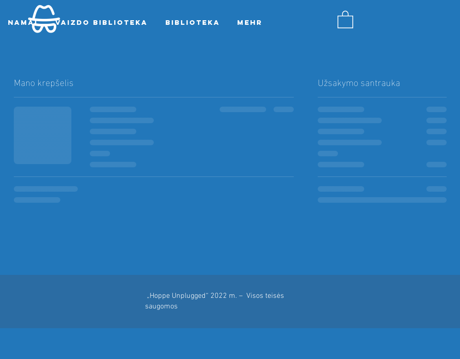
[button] (345, 19)
